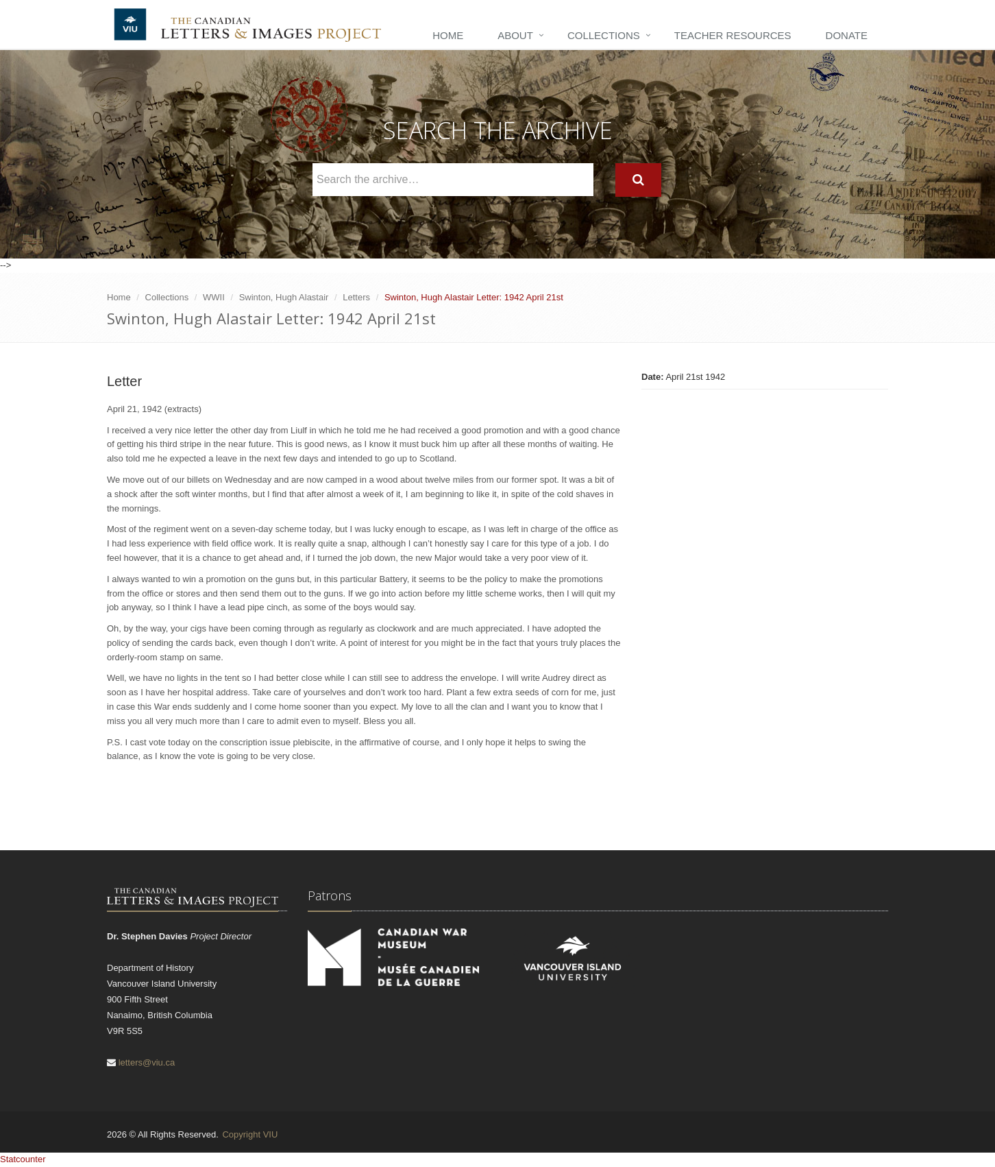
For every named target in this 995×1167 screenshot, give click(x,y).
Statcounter (23, 1159)
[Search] (638, 180)
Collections (603, 35)
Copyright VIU (250, 1134)
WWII (214, 297)
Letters (356, 297)
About (515, 35)
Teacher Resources (732, 35)
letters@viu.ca (147, 1062)
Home (447, 35)
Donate (847, 35)
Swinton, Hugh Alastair (284, 297)
